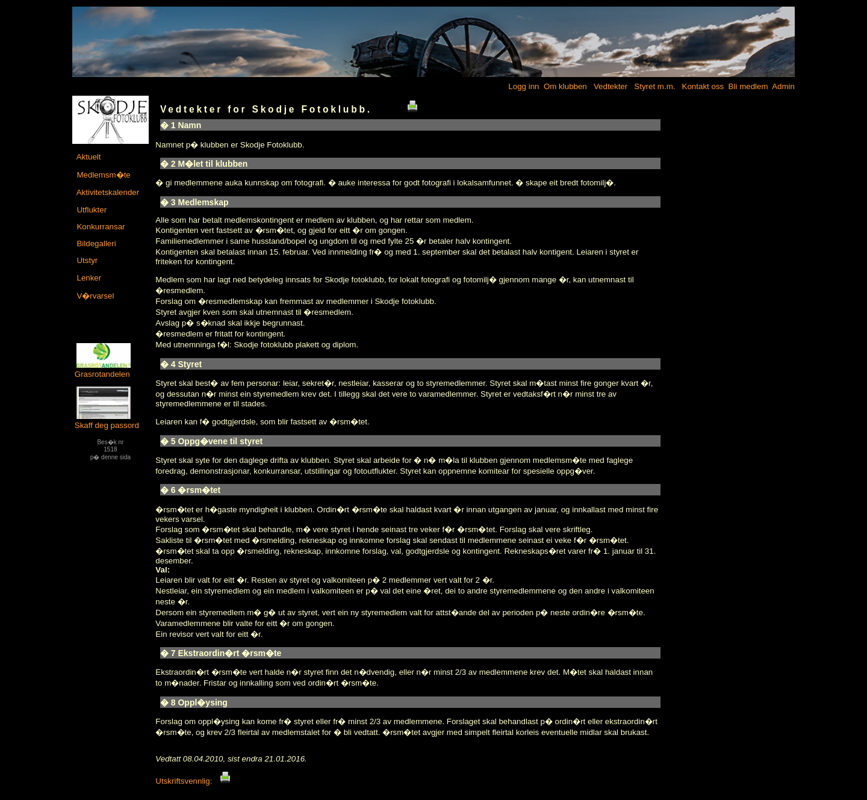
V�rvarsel (94, 295)
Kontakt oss (702, 86)
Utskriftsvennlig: (193, 781)
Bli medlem (747, 86)
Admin (782, 86)
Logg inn (522, 86)
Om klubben (564, 86)
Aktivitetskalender (107, 192)
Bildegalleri (95, 243)
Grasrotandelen (103, 370)
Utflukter (91, 209)
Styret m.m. (654, 86)
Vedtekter (609, 86)
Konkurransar (100, 226)
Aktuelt (88, 156)
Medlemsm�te (103, 174)
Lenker (88, 277)
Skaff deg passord (107, 421)
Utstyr (86, 260)
